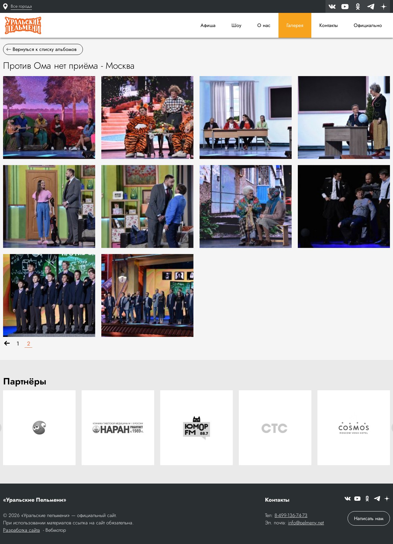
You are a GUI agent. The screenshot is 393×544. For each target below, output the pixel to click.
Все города (21, 6)
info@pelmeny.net (306, 522)
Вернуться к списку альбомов (41, 49)
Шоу (236, 25)
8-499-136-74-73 (290, 515)
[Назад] (7, 344)
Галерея (294, 25)
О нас (263, 25)
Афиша (208, 25)
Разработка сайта (21, 530)
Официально (368, 25)
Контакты (328, 25)
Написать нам (368, 518)
